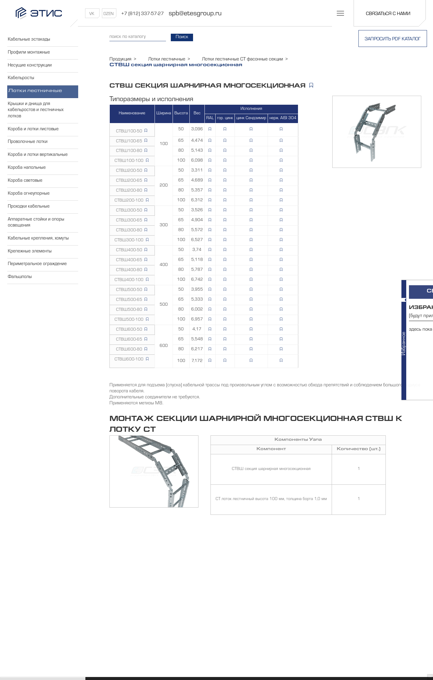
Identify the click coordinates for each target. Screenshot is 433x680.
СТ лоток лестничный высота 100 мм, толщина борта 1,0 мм (271, 500)
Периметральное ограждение (37, 275)
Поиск (185, 37)
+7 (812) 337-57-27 (146, 14)
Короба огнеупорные (28, 201)
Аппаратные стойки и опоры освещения (35, 231)
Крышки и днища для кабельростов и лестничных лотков (35, 114)
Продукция (120, 59)
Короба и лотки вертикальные (37, 160)
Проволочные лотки (27, 147)
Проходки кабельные (28, 214)
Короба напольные (26, 174)
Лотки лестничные (35, 94)
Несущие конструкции (29, 67)
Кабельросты (20, 81)
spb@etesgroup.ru (199, 14)
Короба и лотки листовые (33, 133)
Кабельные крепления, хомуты (38, 248)
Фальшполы (19, 288)
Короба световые (25, 187)
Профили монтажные (28, 53)
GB (430, 677)
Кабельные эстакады (28, 40)
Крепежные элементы (29, 261)
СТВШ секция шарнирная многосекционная (271, 469)
